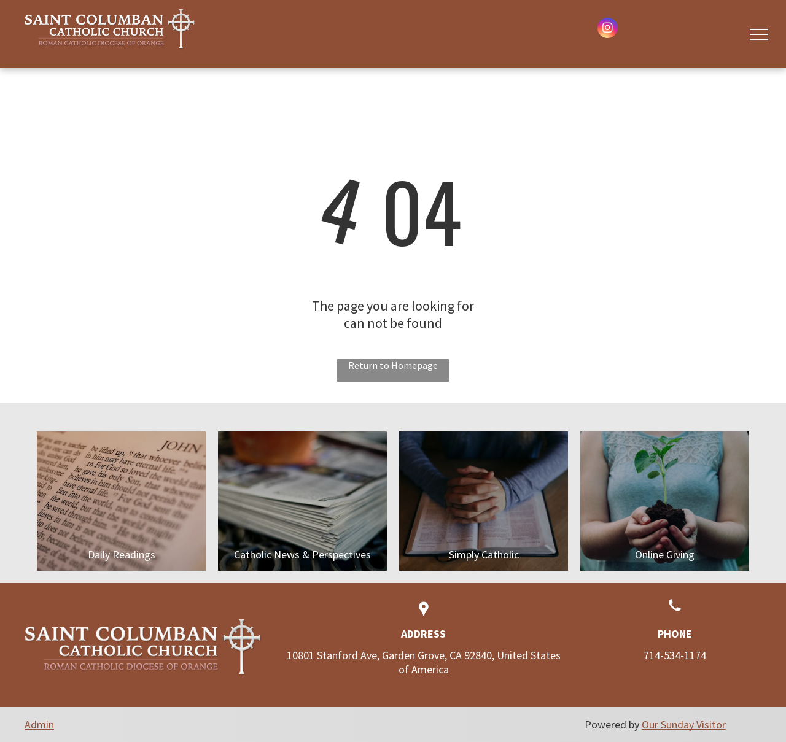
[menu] (759, 34)
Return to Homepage (393, 365)
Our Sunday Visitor (684, 724)
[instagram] (607, 29)
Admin (39, 724)
